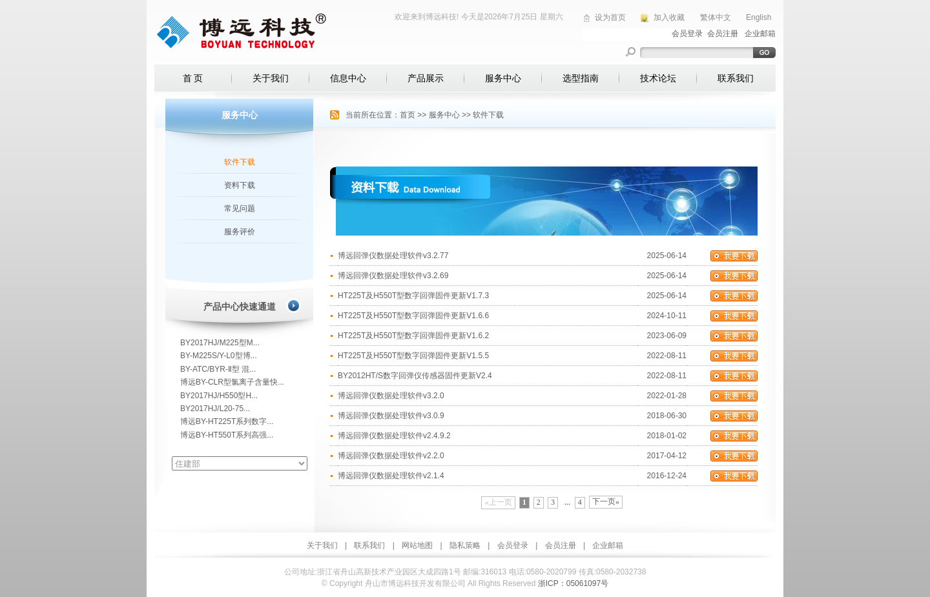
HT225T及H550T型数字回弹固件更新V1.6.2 (413, 335)
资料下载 (239, 185)
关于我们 (271, 78)
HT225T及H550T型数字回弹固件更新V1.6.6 (413, 315)
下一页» (605, 501)
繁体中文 (715, 17)
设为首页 (610, 17)
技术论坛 (658, 78)
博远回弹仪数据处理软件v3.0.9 (391, 415)
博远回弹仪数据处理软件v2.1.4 (391, 475)
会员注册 (560, 545)
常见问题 (239, 208)
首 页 (193, 78)
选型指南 (581, 78)
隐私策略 (465, 545)
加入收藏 (669, 17)
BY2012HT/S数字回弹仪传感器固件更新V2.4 (415, 375)
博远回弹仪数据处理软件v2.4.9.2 (394, 435)
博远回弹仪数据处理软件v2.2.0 (391, 455)
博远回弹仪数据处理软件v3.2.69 (393, 275)
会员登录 (512, 545)
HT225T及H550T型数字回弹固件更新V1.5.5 (413, 355)
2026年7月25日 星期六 (523, 16)
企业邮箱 (607, 545)
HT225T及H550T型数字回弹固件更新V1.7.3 (413, 295)
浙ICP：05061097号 (573, 583)
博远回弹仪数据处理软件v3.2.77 (393, 255)
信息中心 (348, 78)
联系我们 (736, 78)
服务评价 (239, 231)
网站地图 (417, 545)
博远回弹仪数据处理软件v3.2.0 (391, 395)
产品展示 (426, 78)
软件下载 (239, 162)
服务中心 (503, 78)
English (758, 17)
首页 (407, 114)
